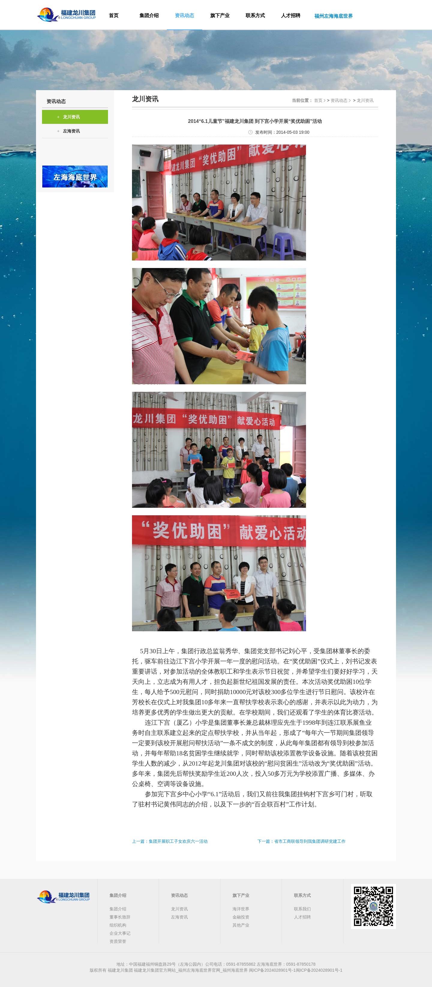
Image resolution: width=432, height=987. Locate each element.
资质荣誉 (118, 941)
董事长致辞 (120, 917)
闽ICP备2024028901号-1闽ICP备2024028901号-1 (295, 970)
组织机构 (118, 925)
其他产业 (240, 925)
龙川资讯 (68, 117)
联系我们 (302, 908)
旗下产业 (220, 15)
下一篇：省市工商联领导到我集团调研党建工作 (301, 841)
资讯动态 (184, 15)
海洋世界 (240, 908)
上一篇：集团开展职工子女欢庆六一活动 (170, 841)
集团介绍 (149, 15)
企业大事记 (120, 933)
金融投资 (240, 917)
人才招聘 (290, 15)
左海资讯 (68, 131)
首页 (113, 15)
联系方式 (255, 15)
